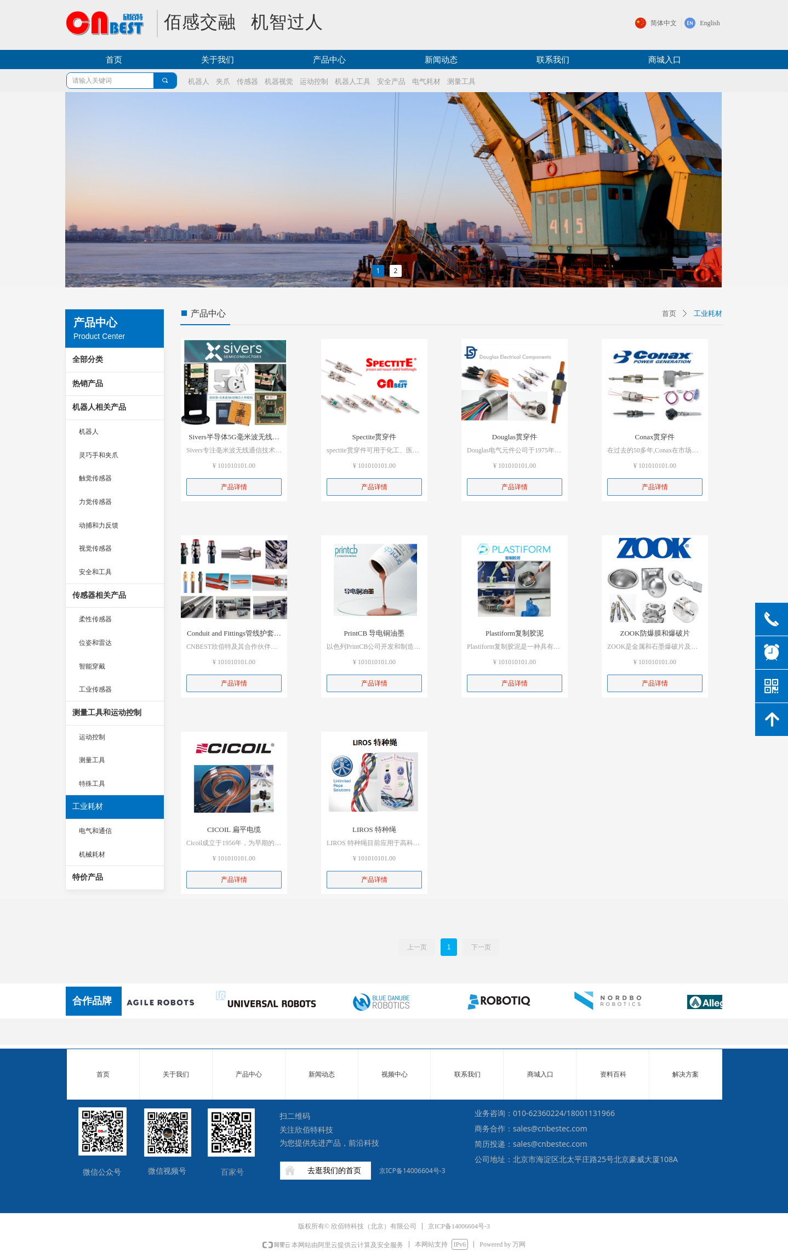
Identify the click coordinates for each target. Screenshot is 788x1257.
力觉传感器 (95, 502)
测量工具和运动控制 (106, 713)
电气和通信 (95, 831)
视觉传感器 (95, 548)
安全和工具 (95, 572)
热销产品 (87, 384)
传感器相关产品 (99, 595)
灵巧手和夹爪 (98, 455)
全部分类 (87, 359)
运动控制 (92, 737)
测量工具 (92, 760)
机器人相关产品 (99, 407)
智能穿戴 (92, 666)
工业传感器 (95, 689)
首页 (669, 313)
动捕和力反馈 (98, 525)
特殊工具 (92, 784)
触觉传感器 (95, 478)
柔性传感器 (95, 619)
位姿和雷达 (95, 643)
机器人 (89, 431)
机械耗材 (92, 854)
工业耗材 (87, 806)
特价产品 (87, 877)
